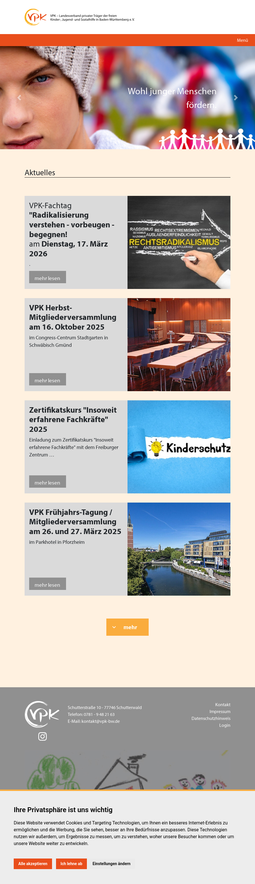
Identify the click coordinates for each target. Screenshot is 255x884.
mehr (130, 627)
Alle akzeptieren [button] (32, 863)
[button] (19, 97)
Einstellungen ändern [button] (112, 863)
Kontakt (222, 704)
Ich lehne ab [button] (71, 863)
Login (224, 725)
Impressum (220, 711)
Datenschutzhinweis (211, 718)
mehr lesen (47, 277)
